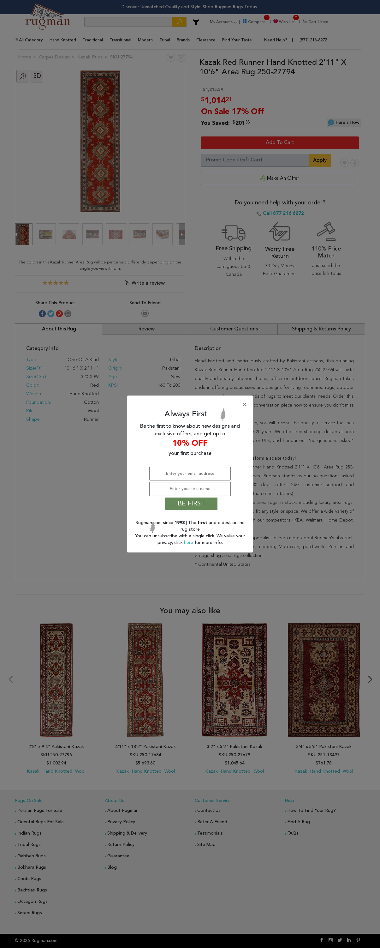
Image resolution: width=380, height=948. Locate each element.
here (189, 542)
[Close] (191, 405)
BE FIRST (191, 504)
